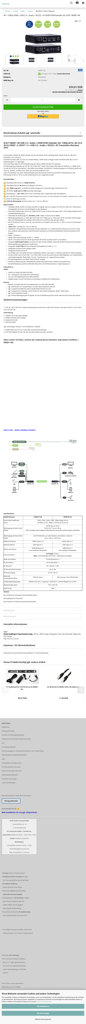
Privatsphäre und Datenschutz (12, 763)
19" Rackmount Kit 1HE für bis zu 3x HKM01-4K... (22, 688)
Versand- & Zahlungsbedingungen (13, 735)
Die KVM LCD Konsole (9, 779)
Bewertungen (10, 616)
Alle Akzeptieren (43, 1006)
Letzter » (31, 11)
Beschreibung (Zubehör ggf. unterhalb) (22, 133)
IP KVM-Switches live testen (11, 767)
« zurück (15, 11)
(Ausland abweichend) (63, 74)
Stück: (6, 96)
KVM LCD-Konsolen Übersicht (12, 771)
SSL (3, 743)
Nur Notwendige (43, 1013)
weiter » (23, 11)
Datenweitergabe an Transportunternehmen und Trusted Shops (23, 751)
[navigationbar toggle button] (83, 3)
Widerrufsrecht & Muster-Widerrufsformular (16, 739)
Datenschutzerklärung (44, 1001)
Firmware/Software (8, 731)
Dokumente (9, 610)
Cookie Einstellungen (9, 783)
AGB (3, 759)
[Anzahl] (43, 100)
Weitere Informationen (43, 1019)
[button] (82, 60)
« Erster (7, 11)
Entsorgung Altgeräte (9, 747)
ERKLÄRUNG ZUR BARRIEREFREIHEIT (14, 755)
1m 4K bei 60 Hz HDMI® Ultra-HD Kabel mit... (63, 687)
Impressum (5, 727)
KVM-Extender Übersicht (10, 775)
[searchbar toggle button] (71, 3)
